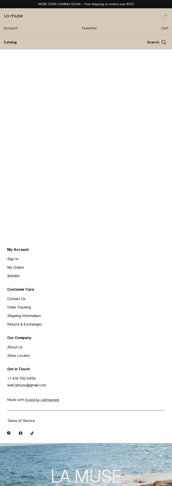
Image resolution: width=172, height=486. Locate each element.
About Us (15, 347)
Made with (33, 399)
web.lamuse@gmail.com (26, 385)
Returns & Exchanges (24, 324)
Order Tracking (19, 307)
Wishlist (13, 276)
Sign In (12, 259)
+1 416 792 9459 (21, 378)
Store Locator (18, 355)
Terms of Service (21, 420)
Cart (164, 28)
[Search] (156, 42)
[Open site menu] (165, 15)
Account (10, 28)
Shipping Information (24, 315)
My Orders (15, 267)
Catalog (10, 42)
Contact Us (16, 298)
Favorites (89, 28)
